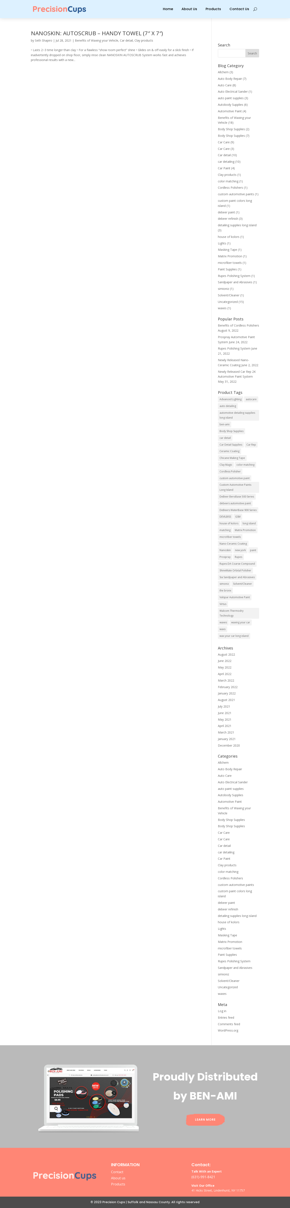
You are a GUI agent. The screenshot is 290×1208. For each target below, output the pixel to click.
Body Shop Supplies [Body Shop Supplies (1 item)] (231, 431)
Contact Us (239, 9)
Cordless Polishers (230, 188)
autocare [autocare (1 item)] (251, 399)
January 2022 (227, 693)
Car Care (224, 142)
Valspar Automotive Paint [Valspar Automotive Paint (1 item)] (235, 597)
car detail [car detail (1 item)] (225, 438)
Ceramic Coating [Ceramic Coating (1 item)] (229, 451)
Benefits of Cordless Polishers (238, 325)
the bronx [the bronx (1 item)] (225, 590)
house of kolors (228, 237)
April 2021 (224, 726)
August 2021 (226, 700)
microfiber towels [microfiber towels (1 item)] (230, 537)
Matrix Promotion (230, 256)
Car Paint (224, 168)
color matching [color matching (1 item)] (245, 464)
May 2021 (224, 719)
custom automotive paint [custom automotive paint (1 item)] (235, 478)
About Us (189, 9)
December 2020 (229, 745)
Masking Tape (227, 250)
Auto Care (225, 85)
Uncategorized (228, 302)
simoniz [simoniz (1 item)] (224, 584)
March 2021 (226, 732)
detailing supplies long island (237, 225)
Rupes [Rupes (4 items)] (238, 557)
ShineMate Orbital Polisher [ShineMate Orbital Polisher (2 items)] (235, 570)
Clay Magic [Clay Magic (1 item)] (226, 464)
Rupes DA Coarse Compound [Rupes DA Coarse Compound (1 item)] (237, 563)
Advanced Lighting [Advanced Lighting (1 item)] (231, 399)
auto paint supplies (231, 98)
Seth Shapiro (43, 40)
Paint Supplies (227, 269)
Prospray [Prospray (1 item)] (225, 557)
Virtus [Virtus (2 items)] (223, 604)
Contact (117, 1172)
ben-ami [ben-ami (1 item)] (225, 424)
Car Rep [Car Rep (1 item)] (251, 444)
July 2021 (224, 706)
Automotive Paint (230, 111)
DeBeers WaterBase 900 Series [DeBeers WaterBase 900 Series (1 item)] (238, 510)
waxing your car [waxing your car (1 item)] (240, 622)
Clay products (144, 40)
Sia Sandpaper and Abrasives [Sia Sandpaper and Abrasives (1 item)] (237, 577)
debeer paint (226, 212)
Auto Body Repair (230, 79)
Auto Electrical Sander (233, 91)
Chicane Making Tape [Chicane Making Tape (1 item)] (232, 458)
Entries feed (226, 1017)
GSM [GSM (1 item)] (238, 516)
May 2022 (224, 667)
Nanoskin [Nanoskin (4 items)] (225, 550)
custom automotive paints (236, 194)
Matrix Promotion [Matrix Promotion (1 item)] (245, 530)
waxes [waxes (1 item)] (223, 622)
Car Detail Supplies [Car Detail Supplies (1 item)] (231, 444)
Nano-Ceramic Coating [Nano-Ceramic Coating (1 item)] (233, 543)
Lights (222, 243)
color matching (228, 181)
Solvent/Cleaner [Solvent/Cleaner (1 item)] (242, 584)
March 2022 (226, 680)
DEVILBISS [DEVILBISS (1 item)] (225, 516)
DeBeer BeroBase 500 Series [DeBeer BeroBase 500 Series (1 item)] (237, 496)
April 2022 (224, 674)
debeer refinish (228, 219)
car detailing (226, 162)
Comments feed (229, 1024)
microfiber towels (230, 263)
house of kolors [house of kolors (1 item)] (229, 523)
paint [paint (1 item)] (253, 550)
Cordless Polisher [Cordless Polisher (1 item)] (230, 471)
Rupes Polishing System (234, 276)
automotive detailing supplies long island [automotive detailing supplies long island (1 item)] (237, 415)
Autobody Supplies (230, 105)
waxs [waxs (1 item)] (222, 629)
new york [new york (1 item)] (240, 550)
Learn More (205, 1119)
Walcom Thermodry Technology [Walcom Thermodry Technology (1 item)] (231, 613)
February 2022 (228, 687)
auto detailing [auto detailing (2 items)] (228, 406)
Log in (222, 1011)
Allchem (223, 72)
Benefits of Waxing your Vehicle (96, 40)
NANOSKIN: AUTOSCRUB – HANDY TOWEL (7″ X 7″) (97, 33)
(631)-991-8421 (203, 1177)
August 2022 (226, 654)
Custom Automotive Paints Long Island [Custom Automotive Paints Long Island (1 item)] (235, 487)
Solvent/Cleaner (228, 295)
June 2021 (224, 713)
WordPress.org (228, 1030)
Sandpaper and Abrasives (235, 282)
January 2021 (227, 739)
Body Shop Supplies (231, 129)
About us (118, 1178)
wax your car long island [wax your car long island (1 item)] (234, 636)
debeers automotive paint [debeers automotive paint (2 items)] (235, 503)
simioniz (223, 289)
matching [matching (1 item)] (225, 530)
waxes (222, 308)
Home (168, 9)
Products (213, 9)
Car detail (126, 40)
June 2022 (224, 661)
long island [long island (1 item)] (249, 523)
